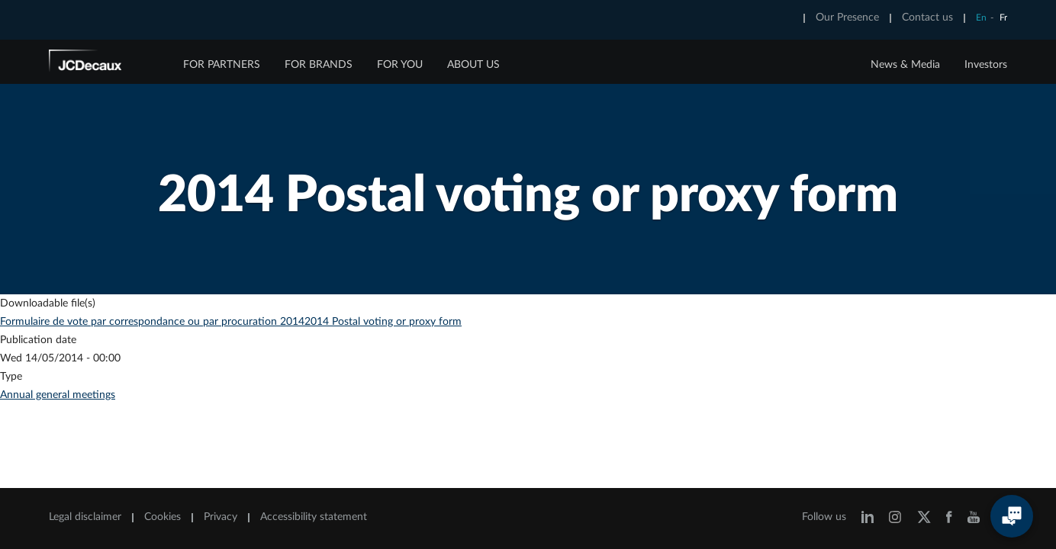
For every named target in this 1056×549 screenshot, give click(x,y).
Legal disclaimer (85, 517)
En (981, 17)
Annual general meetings (57, 395)
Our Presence (847, 17)
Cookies (162, 517)
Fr (1003, 17)
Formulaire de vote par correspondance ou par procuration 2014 (152, 321)
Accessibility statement (313, 517)
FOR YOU (400, 64)
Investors (985, 64)
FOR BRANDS (319, 64)
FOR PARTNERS (221, 64)
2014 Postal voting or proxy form (383, 321)
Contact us (927, 17)
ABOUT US (473, 64)
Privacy (220, 517)
